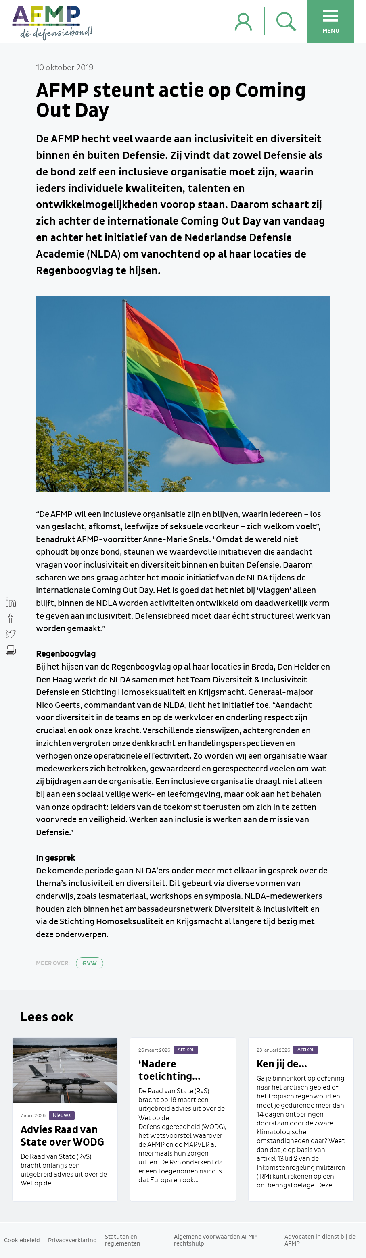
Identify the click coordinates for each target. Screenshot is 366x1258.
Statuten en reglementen (122, 1240)
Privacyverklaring (72, 1240)
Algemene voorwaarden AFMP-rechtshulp (216, 1240)
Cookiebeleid (22, 1240)
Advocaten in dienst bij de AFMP (320, 1240)
